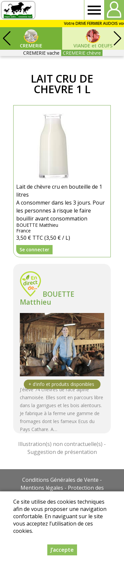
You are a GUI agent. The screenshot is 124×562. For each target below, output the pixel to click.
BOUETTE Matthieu (47, 298)
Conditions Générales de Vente (60, 479)
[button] (117, 38)
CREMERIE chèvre (82, 53)
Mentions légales (42, 487)
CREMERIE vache (41, 53)
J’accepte (62, 549)
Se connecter (34, 249)
